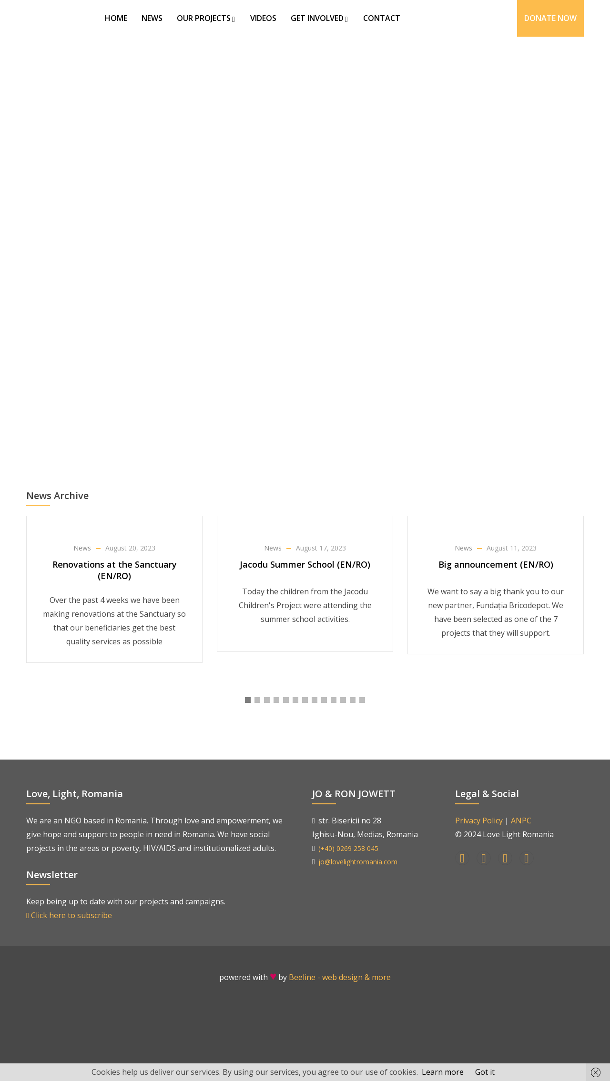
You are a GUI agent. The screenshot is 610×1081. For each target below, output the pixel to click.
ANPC (521, 820)
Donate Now (550, 18)
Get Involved (320, 18)
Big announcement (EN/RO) (495, 564)
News (152, 18)
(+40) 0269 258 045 (348, 848)
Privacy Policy (479, 820)
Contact (381, 18)
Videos (263, 18)
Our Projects (206, 18)
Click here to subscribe (69, 915)
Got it (485, 1072)
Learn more (443, 1072)
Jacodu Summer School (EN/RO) (305, 564)
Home (116, 18)
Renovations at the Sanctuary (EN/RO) (114, 570)
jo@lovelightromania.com (357, 861)
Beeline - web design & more (340, 977)
